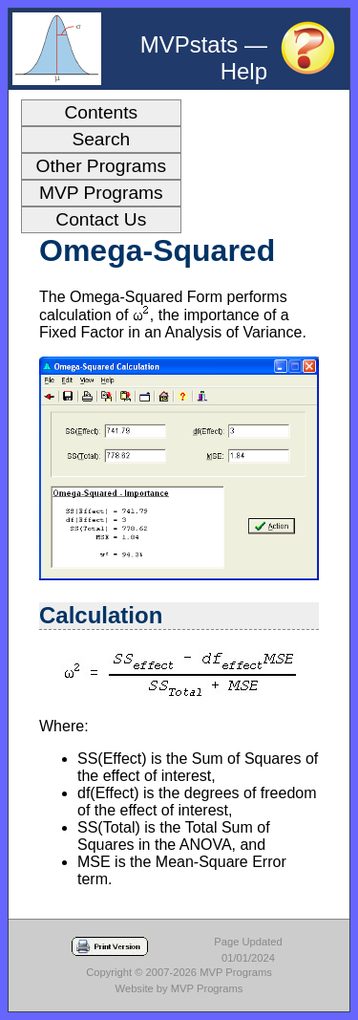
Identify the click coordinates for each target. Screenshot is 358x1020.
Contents (100, 112)
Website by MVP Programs (179, 988)
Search (101, 139)
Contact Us (100, 219)
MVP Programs (101, 193)
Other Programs (101, 166)
